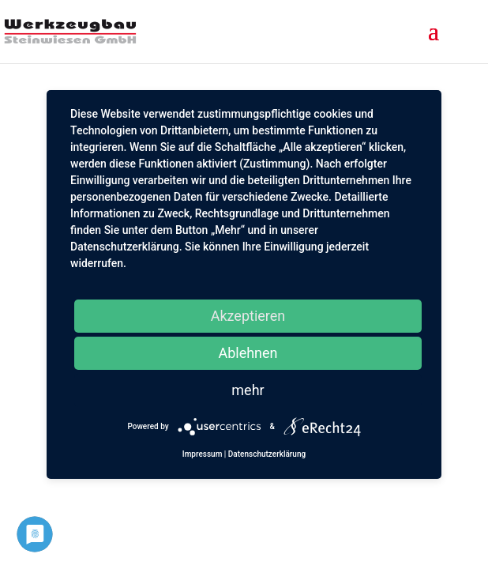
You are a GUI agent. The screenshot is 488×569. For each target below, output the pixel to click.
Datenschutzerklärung (267, 454)
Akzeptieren (248, 315)
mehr (247, 390)
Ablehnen (247, 353)
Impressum (202, 454)
